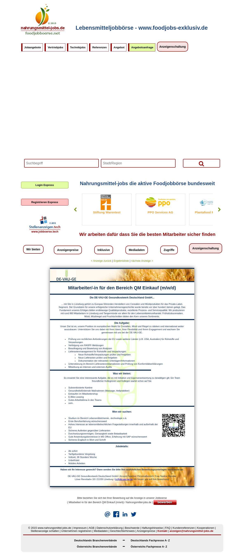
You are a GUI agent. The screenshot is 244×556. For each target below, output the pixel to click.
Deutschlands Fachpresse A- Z (150, 540)
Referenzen (99, 47)
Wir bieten (33, 249)
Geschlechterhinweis (122, 530)
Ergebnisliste (121, 260)
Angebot (119, 47)
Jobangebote (32, 47)
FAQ (167, 527)
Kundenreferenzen (184, 527)
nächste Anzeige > (142, 260)
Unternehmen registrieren (76, 530)
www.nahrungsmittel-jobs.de (54, 527)
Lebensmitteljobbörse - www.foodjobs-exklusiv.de (142, 28)
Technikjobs (78, 47)
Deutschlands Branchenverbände (95, 540)
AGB (91, 527)
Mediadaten (137, 250)
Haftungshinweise (152, 527)
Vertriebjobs (55, 47)
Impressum (80, 527)
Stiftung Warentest (106, 212)
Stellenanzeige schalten (45, 530)
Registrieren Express (44, 202)
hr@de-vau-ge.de (124, 479)
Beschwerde (132, 527)
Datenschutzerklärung (110, 527)
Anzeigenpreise (67, 250)
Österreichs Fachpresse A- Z (149, 546)
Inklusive (104, 250)
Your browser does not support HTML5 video (122, 114)
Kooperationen (206, 527)
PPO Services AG (160, 212)
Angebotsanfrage (142, 47)
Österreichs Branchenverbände (97, 546)
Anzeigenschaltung (172, 46)
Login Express (44, 185)
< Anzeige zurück (101, 260)
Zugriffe (169, 250)
